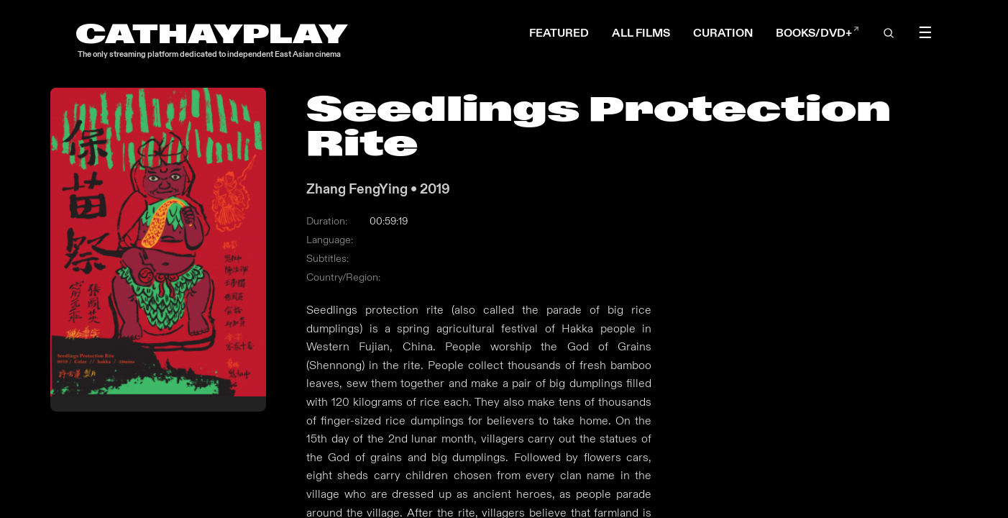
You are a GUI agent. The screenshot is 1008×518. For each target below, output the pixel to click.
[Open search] (888, 33)
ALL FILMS (641, 33)
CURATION (723, 33)
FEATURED (559, 33)
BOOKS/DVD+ (817, 33)
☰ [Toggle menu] (925, 33)
